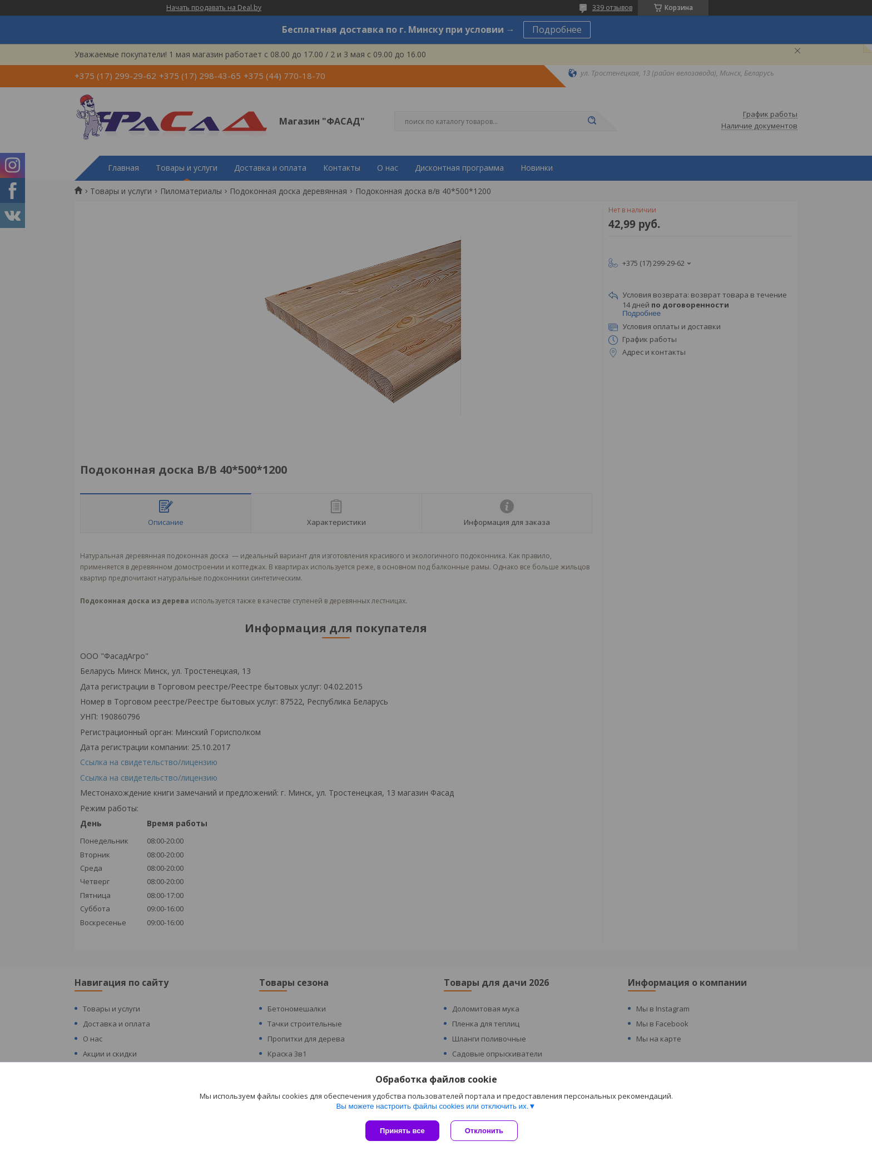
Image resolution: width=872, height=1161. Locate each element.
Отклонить (484, 1131)
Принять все (402, 1131)
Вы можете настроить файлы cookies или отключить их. (432, 1106)
